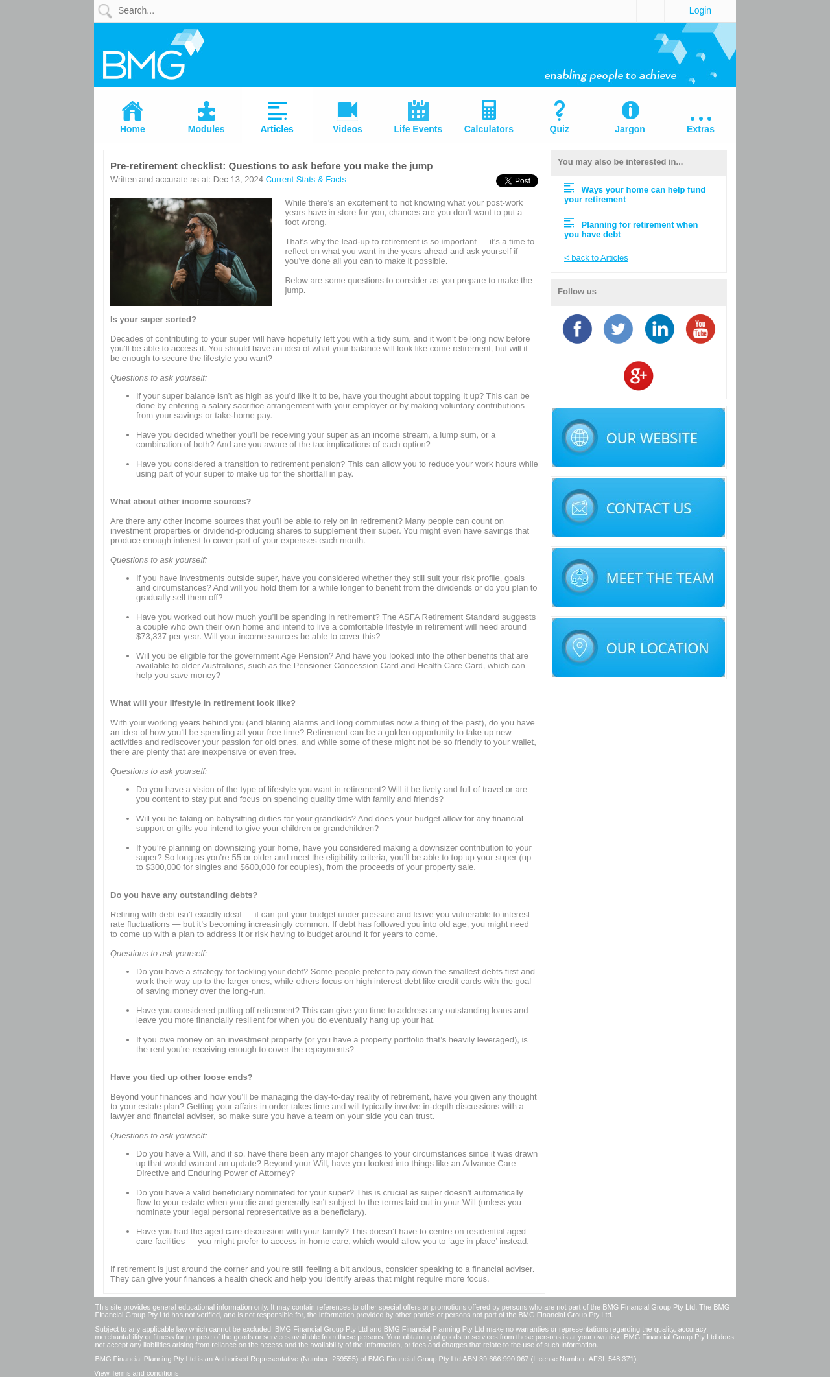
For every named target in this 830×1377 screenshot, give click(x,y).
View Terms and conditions (136, 1373)
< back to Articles (596, 258)
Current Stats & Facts (306, 179)
